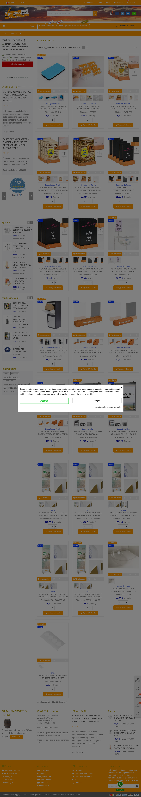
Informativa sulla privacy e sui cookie (107, 407)
